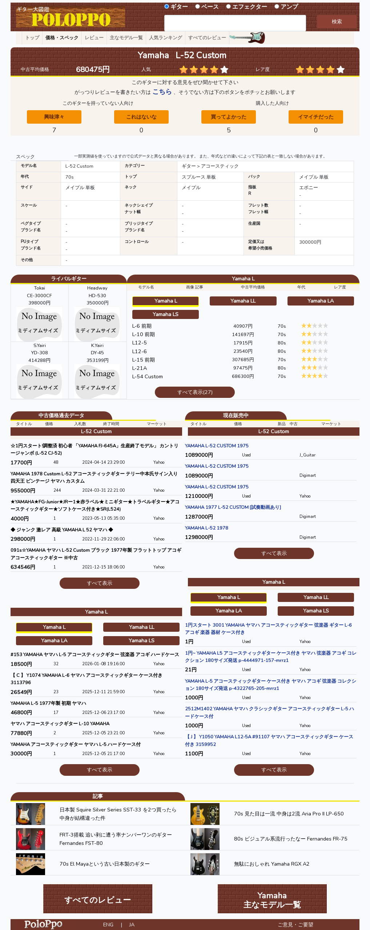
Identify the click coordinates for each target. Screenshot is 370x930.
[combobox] (235, 23)
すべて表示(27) (195, 392)
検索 (337, 21)
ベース (210, 7)
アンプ (289, 7)
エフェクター (249, 7)
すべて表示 (99, 583)
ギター (179, 7)
